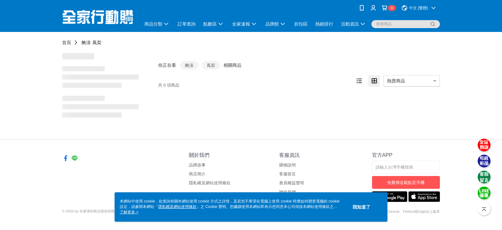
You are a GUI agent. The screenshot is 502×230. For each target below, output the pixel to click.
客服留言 (287, 174)
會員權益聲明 (291, 182)
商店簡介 (197, 174)
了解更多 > (129, 212)
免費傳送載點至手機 (406, 182)
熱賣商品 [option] (396, 80)
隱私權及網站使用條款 (210, 182)
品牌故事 (197, 165)
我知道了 (361, 207)
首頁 (66, 42)
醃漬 (86, 42)
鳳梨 (97, 42)
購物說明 (287, 165)
